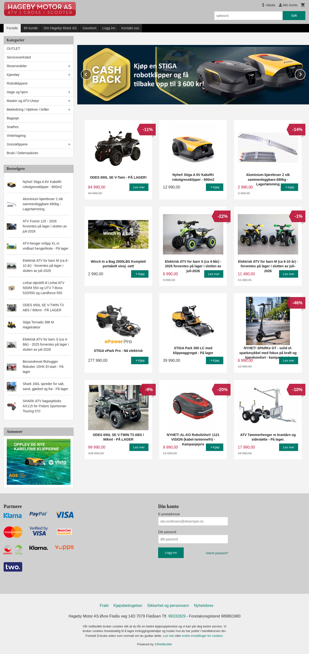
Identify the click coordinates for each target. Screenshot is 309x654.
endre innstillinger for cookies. (203, 636)
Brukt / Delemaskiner (22, 153)
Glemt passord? (217, 553)
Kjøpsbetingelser (127, 605)
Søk (294, 15)
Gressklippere (17, 144)
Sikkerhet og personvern (168, 605)
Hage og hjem (17, 92)
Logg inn (108, 28)
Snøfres (13, 127)
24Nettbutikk (163, 644)
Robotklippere (17, 83)
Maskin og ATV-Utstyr (23, 101)
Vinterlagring (16, 136)
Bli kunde (31, 28)
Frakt (104, 605)
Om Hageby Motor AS (60, 28)
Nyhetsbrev (204, 605)
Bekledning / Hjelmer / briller (28, 109)
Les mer (169, 636)
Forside (12, 28)
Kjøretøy (13, 75)
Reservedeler (17, 66)
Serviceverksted (19, 57)
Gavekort (89, 28)
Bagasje (13, 118)
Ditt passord (167, 532)
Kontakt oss (130, 28)
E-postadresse (169, 514)
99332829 (176, 616)
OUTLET (13, 49)
